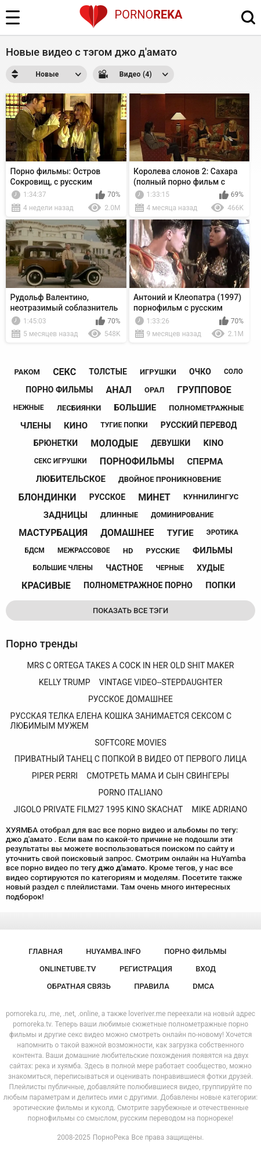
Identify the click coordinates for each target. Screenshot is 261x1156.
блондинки (48, 497)
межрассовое (83, 550)
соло (233, 372)
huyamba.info (113, 951)
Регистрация (145, 968)
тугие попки (123, 425)
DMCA (203, 986)
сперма (205, 461)
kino (214, 443)
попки (220, 585)
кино (76, 425)
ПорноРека (111, 1137)
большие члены (62, 568)
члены (35, 425)
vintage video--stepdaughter (160, 682)
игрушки (158, 372)
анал (118, 389)
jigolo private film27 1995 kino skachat (98, 809)
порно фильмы (59, 389)
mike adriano (220, 809)
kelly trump (64, 682)
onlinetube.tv (67, 968)
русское (107, 497)
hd (128, 550)
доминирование (182, 515)
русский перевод (199, 425)
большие (135, 407)
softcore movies (130, 742)
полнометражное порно (138, 585)
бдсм (34, 550)
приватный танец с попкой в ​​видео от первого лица (130, 759)
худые (210, 567)
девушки (170, 443)
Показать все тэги (130, 610)
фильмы (213, 550)
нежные (28, 408)
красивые (46, 585)
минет (154, 497)
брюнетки (56, 443)
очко (200, 371)
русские (163, 550)
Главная (45, 951)
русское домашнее (130, 699)
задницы (66, 515)
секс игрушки (60, 461)
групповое (204, 389)
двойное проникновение (169, 479)
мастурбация (53, 532)
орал (154, 390)
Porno (131, 14)
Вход (205, 968)
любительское (71, 479)
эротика (222, 532)
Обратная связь (79, 986)
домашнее (127, 532)
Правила (151, 986)
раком (27, 372)
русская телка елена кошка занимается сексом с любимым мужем (121, 720)
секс (64, 371)
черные (170, 568)
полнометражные (206, 408)
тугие (180, 533)
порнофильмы (137, 461)
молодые (114, 443)
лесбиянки (79, 408)
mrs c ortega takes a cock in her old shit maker (130, 665)
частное (124, 567)
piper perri (55, 775)
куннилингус (210, 496)
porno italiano (131, 792)
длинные (119, 514)
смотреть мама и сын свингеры (157, 775)
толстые (108, 371)
